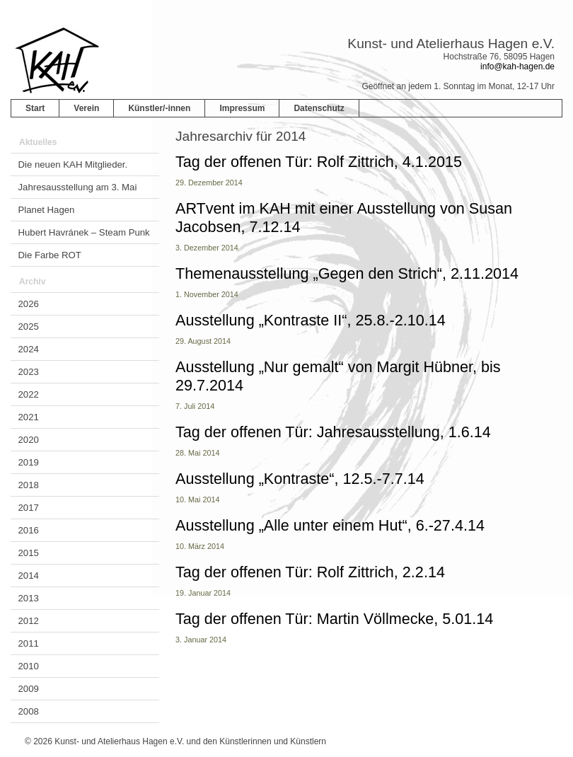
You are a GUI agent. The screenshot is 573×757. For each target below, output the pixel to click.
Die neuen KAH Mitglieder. (73, 164)
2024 (28, 349)
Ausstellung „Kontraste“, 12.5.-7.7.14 (299, 478)
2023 (28, 371)
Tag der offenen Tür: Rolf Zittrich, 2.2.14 (310, 572)
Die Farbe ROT (49, 255)
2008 (28, 711)
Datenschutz (319, 108)
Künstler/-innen (159, 108)
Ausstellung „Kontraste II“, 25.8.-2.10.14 (310, 320)
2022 (28, 394)
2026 (28, 304)
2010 (28, 666)
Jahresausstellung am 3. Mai (77, 187)
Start (35, 108)
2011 (28, 643)
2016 (28, 530)
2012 (28, 621)
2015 (28, 553)
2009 (28, 688)
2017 (28, 507)
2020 (28, 439)
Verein (86, 108)
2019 (28, 462)
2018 (28, 485)
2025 (28, 326)
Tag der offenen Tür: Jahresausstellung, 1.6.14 (333, 432)
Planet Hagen (46, 209)
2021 (28, 417)
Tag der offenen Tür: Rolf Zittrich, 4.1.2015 (318, 162)
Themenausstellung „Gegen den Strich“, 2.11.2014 (347, 273)
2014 (28, 575)
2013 (28, 598)
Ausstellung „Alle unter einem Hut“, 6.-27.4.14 (330, 525)
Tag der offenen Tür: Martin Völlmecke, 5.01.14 (334, 619)
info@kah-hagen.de (517, 66)
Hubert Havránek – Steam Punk (84, 232)
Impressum (242, 108)
